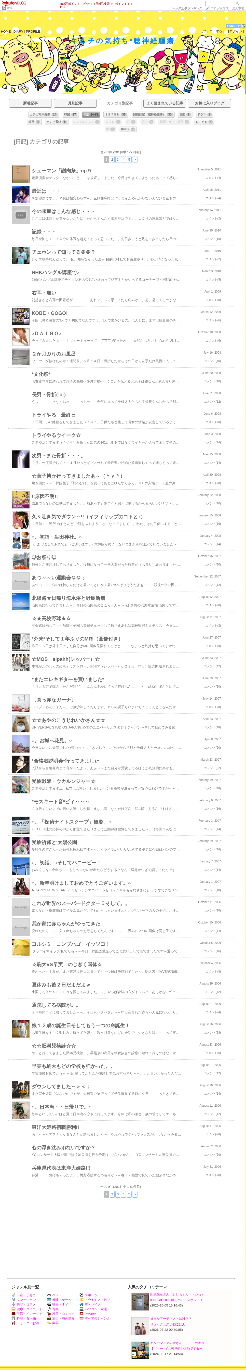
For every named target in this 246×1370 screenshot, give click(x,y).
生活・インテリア (27, 1314)
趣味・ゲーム (59, 1300)
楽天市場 (238, 8)
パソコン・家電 (93, 1309)
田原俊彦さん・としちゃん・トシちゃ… (179, 1294)
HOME (6, 31)
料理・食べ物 (24, 1318)
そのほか (88, 1314)
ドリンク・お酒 (25, 1323)
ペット (54, 1295)
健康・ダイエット (27, 1309)
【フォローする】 (212, 31)
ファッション (24, 1300)
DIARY (18, 31)
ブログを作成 (220, 8)
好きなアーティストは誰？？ (171, 1318)
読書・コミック (61, 1314)
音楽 (10, 8)
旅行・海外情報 (61, 1318)
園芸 (53, 1323)
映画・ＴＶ (57, 1304)
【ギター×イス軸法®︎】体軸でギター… (178, 1348)
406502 (233, 26)
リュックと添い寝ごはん (167, 1324)
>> (187, 8)
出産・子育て (24, 1295)
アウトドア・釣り (95, 1300)
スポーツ (88, 1295)
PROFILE (33, 31)
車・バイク (90, 1304)
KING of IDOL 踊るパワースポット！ (176, 1300)
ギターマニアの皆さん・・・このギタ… (179, 1343)
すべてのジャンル (95, 1318)
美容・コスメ (24, 1304)
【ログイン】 (236, 31)
